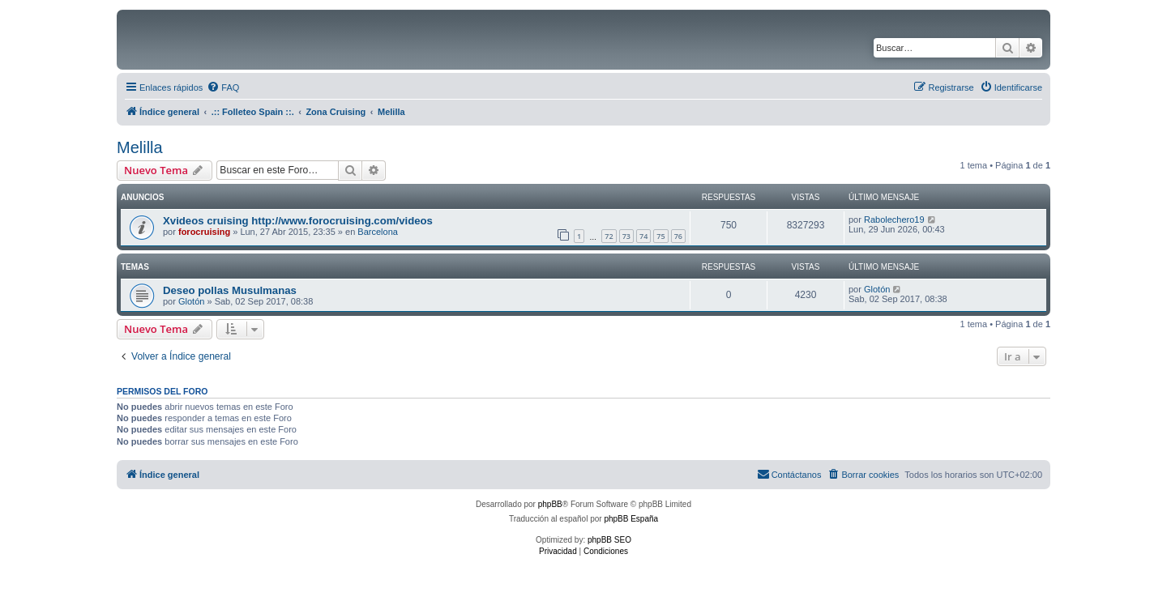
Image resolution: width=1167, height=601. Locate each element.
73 (626, 236)
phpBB (550, 504)
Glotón (191, 301)
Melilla (140, 147)
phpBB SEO (609, 539)
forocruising (204, 232)
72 (609, 236)
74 (643, 236)
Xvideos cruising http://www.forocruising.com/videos (298, 221)
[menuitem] (223, 87)
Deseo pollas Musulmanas (230, 290)
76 (678, 236)
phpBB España (631, 518)
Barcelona (377, 232)
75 (660, 236)
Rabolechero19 (894, 219)
